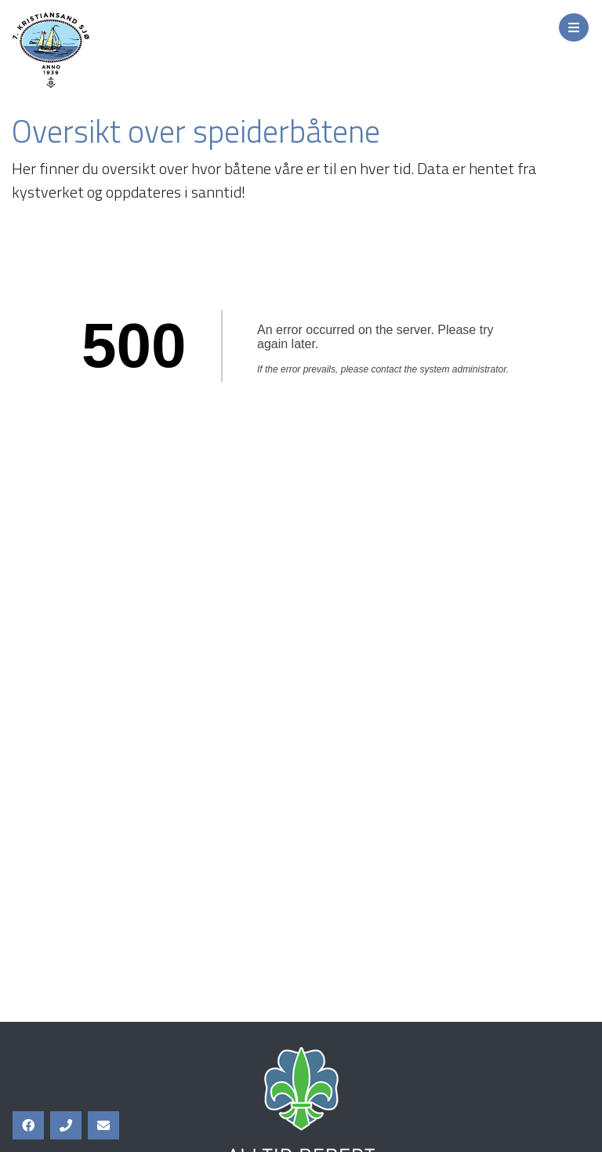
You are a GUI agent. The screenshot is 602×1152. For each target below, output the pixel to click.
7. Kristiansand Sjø (118, 50)
